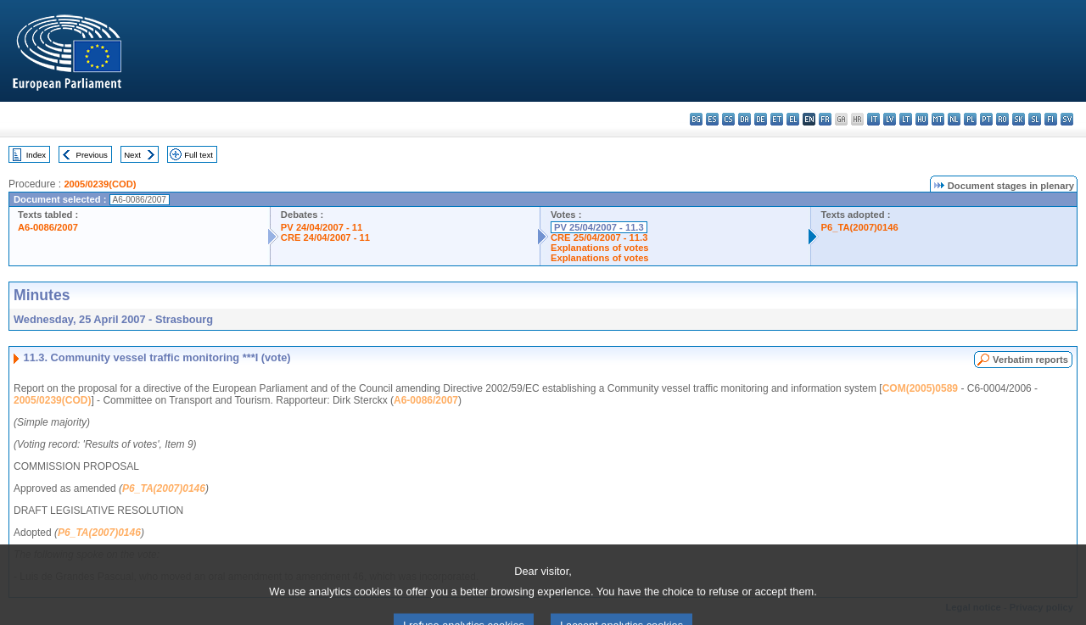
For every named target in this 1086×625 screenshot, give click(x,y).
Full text (198, 154)
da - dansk (744, 119)
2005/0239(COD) (100, 184)
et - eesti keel (776, 119)
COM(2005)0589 (920, 388)
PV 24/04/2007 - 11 (321, 227)
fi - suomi (1050, 119)
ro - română (1002, 119)
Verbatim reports (1030, 359)
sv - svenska (1067, 119)
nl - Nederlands (954, 119)
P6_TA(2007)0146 (859, 227)
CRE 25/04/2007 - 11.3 (599, 237)
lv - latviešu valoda (889, 119)
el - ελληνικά (793, 119)
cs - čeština (728, 119)
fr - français (825, 119)
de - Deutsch (760, 119)
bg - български (696, 119)
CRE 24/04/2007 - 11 (325, 237)
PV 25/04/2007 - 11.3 (599, 227)
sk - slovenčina (1018, 119)
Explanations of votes (600, 248)
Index (36, 154)
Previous (92, 154)
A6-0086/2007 (48, 227)
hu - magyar (921, 119)
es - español (712, 119)
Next (132, 154)
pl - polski (970, 119)
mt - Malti (938, 119)
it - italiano (873, 119)
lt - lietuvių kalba (905, 119)
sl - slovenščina (1034, 119)
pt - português (986, 119)
